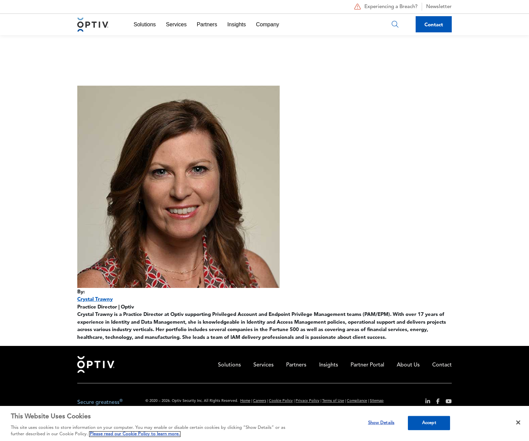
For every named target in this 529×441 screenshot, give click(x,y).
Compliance (357, 401)
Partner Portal (367, 365)
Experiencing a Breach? (385, 6)
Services (176, 24)
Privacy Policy (307, 401)
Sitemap (377, 401)
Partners (207, 24)
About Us (408, 365)
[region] (264, 423)
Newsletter (439, 6)
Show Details (381, 423)
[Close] (518, 422)
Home (95, 364)
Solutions (145, 24)
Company (267, 24)
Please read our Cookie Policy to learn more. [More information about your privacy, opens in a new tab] (135, 434)
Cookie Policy (281, 401)
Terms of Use (333, 401)
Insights (236, 24)
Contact (433, 24)
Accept (429, 423)
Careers (259, 401)
